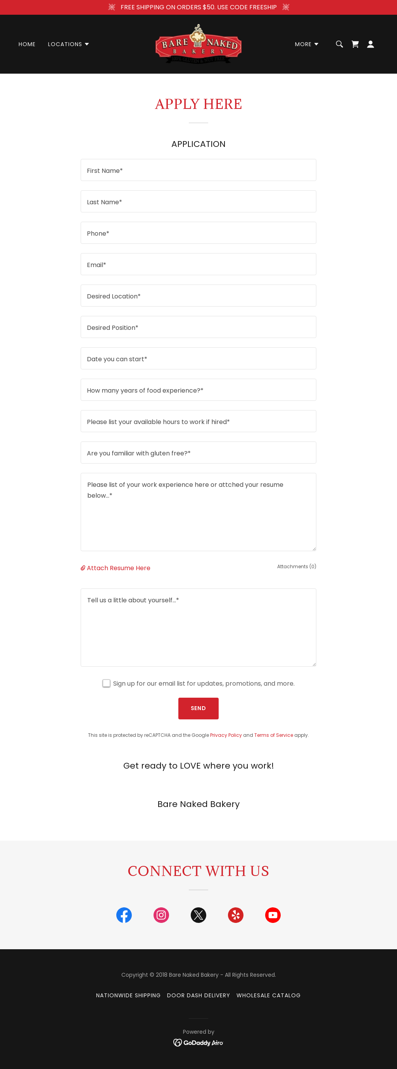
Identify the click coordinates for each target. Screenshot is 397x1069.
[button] (69, 44)
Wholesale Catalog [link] (268, 995)
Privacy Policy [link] (226, 735)
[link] (198, 43)
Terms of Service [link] (273, 735)
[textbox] (198, 170)
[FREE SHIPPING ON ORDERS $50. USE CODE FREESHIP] (198, 7)
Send (199, 708)
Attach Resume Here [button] (118, 568)
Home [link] (27, 44)
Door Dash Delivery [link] (198, 995)
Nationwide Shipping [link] (128, 995)
